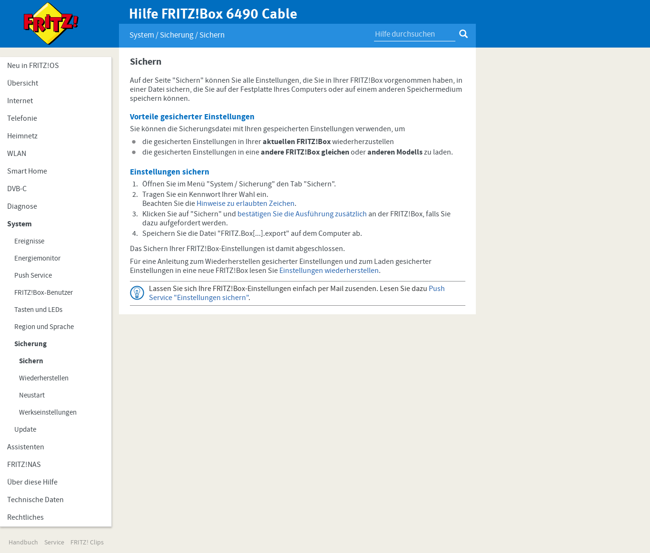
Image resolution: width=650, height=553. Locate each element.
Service (54, 542)
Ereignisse (29, 241)
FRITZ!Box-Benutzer (43, 292)
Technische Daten (35, 499)
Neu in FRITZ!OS (33, 65)
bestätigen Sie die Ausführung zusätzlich (302, 214)
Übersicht (22, 83)
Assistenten (25, 447)
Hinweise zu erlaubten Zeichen (246, 203)
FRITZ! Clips (87, 542)
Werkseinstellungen (48, 412)
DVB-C (17, 189)
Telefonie (22, 118)
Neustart (32, 395)
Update (25, 429)
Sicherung (30, 344)
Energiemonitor (37, 258)
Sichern (31, 361)
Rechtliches (25, 517)
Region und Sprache (44, 326)
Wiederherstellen (44, 378)
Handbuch (23, 542)
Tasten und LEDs (38, 309)
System (19, 224)
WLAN (16, 153)
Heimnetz (22, 136)
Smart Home (27, 171)
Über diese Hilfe (32, 482)
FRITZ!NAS (24, 464)
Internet (20, 101)
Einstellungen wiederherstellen (329, 270)
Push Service (33, 275)
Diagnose (22, 206)
